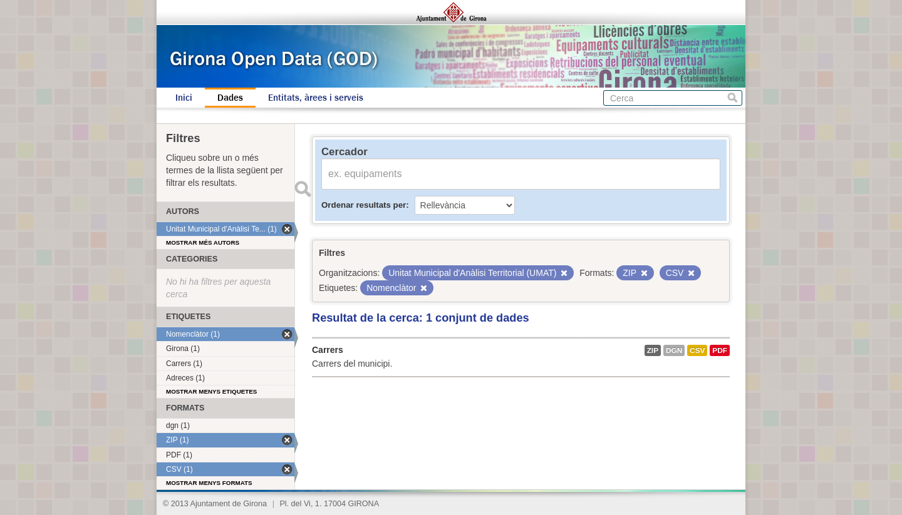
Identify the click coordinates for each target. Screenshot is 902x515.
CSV (697, 350)
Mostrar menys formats (209, 482)
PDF (719, 350)
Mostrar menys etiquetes (211, 391)
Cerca (732, 98)
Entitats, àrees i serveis (315, 97)
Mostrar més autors (202, 242)
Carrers (327, 350)
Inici (183, 97)
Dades (230, 97)
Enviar (302, 189)
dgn (674, 350)
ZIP (652, 350)
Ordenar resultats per (363, 205)
